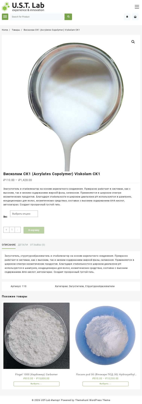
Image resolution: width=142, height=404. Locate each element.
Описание (9, 244)
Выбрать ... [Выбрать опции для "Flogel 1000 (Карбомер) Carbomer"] (36, 384)
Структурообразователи (100, 286)
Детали (23, 244)
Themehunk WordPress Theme (92, 400)
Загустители (76, 286)
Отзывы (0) (37, 244)
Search (68, 17)
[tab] (9, 245)
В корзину (33, 230)
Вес (5, 217)
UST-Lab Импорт (50, 400)
